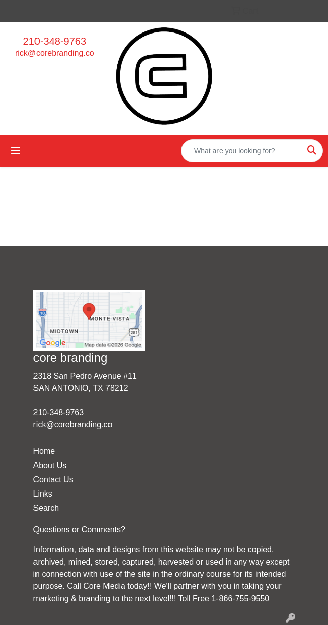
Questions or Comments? (79, 529)
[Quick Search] (241, 150)
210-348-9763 (55, 41)
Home (44, 451)
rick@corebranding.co (54, 53)
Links (42, 493)
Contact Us (53, 479)
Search (46, 508)
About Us (50, 465)
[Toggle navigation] (15, 151)
